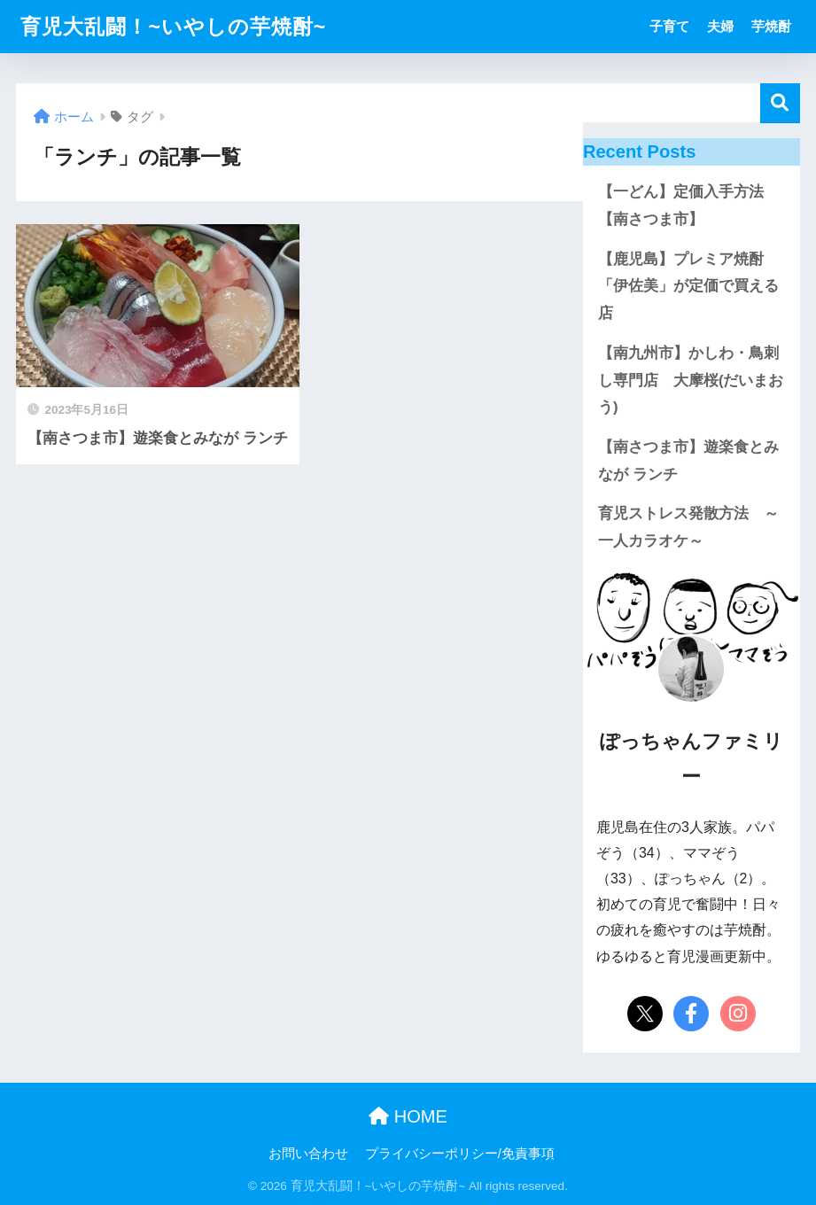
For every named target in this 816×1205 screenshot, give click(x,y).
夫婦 (720, 26)
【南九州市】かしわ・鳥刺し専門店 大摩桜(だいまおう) (691, 380)
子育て (669, 26)
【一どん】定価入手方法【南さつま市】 (681, 205)
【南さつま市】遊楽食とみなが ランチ (688, 461)
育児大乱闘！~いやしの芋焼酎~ (173, 26)
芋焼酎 (771, 26)
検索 (780, 103)
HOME (408, 1116)
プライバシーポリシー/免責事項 (460, 1154)
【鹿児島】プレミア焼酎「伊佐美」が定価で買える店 (688, 286)
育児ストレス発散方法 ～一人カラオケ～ (688, 527)
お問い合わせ (308, 1154)
